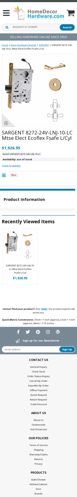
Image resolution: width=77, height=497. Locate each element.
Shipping (38, 449)
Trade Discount (38, 404)
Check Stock (38, 371)
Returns (38, 459)
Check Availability (11, 165)
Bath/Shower (38, 479)
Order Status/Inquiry (38, 376)
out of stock (17, 159)
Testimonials (38, 424)
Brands (39, 493)
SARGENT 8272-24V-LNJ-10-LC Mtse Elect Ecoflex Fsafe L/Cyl (20, 269)
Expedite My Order (38, 385)
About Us (38, 420)
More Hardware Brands (23, 45)
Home (5, 45)
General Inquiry (38, 366)
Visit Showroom (38, 429)
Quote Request (38, 394)
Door (38, 489)
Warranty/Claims (38, 454)
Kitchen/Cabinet (38, 484)
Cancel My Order (38, 380)
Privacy (39, 463)
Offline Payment (38, 390)
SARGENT (44, 45)
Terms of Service (38, 445)
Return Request (38, 399)
